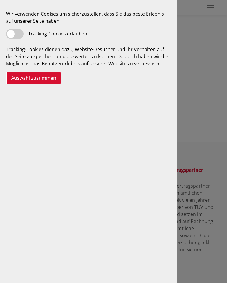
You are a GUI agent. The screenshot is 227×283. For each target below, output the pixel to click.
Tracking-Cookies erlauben (57, 33)
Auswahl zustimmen (33, 78)
